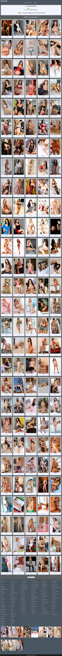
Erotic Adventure (23, 601)
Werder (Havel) (13, 614)
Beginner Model (23, 582)
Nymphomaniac (44, 584)
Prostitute (43, 597)
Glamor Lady (34, 594)
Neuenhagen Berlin (14, 582)
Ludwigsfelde (3, 618)
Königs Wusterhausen (4, 614)
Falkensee (2, 597)
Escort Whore (23, 609)
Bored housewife (34, 592)
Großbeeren (2, 604)
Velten (12, 611)
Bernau (2, 584)
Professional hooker (45, 596)
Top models (54, 599)
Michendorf (2, 621)
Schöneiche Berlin (14, 597)
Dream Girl (23, 594)
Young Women (34, 611)
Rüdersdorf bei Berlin (14, 592)
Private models (44, 592)
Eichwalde (2, 594)
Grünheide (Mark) (3, 606)
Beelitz (2, 582)
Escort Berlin (27, 2)
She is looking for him (45, 611)
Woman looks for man (35, 584)
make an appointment (55, 597)
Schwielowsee (13, 601)
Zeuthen (12, 623)
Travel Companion (45, 599)
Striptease (53, 589)
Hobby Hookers (34, 606)
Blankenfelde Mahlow (4, 589)
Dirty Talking (23, 592)
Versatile (53, 611)
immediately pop (54, 584)
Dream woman (54, 601)
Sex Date (43, 606)
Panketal (12, 587)
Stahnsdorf (12, 604)
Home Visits (33, 599)
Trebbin (12, 609)
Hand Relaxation (34, 596)
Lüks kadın (2, 619)
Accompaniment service (25, 587)
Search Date (54, 596)
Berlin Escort (4, 1)
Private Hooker (44, 594)
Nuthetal (12, 584)
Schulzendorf (13, 599)
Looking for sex (54, 594)
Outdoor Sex (44, 587)
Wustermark (13, 621)
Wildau (12, 618)
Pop (42, 589)
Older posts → (32, 577)
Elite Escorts (23, 597)
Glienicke (2, 601)
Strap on (53, 604)
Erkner (2, 596)
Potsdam (12, 589)
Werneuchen (13, 616)
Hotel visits (33, 609)
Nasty (53, 609)
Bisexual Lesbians (24, 589)
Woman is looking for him (35, 582)
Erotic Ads (22, 599)
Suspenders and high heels (56, 587)
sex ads (43, 604)
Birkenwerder (3, 587)
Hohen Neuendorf (3, 609)
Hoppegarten (3, 611)
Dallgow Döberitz (3, 592)
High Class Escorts (34, 601)
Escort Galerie (54, 614)
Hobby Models (34, 604)
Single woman (54, 582)
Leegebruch (2, 616)
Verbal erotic (54, 606)
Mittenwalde (3, 623)
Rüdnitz (12, 594)
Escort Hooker (23, 611)
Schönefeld (12, 596)
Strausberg (12, 606)
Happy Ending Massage (35, 597)
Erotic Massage (23, 604)
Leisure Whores (34, 587)
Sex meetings (44, 609)
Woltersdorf (13, 619)
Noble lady (23, 596)
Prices (31, 2)
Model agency (44, 582)
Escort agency (23, 584)
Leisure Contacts (34, 589)
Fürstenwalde (3, 599)
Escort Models (23, 606)
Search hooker (54, 592)
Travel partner (44, 601)
